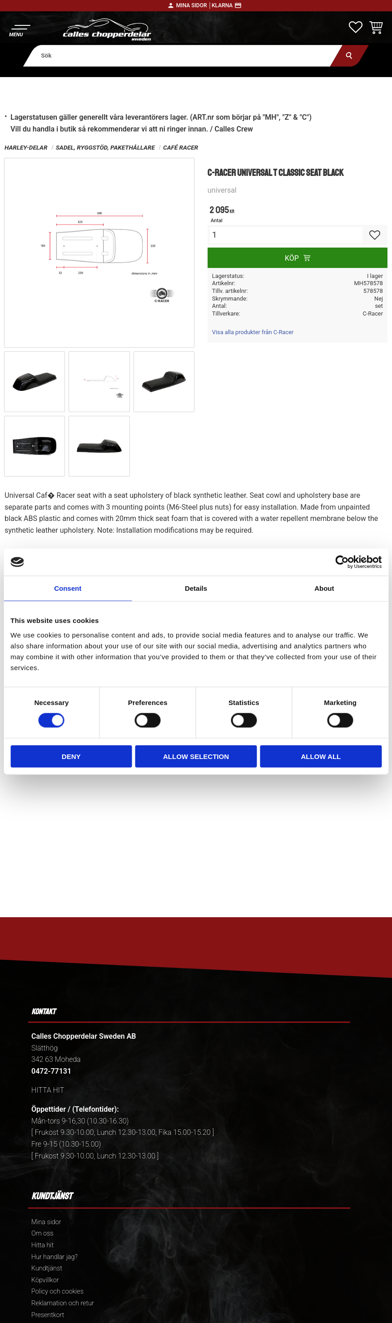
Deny (71, 756)
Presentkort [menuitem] (47, 1315)
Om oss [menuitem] (42, 1233)
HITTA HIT (47, 1090)
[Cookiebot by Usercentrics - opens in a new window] (342, 562)
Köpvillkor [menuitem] (45, 1280)
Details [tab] (196, 588)
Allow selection (196, 756)
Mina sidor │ (194, 5)
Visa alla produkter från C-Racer (253, 332)
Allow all (321, 756)
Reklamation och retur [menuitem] (62, 1303)
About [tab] (324, 588)
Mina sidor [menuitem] (46, 1222)
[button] (19, 30)
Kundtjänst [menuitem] (46, 1268)
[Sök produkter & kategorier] (183, 55)
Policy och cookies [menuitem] (57, 1291)
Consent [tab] (67, 588)
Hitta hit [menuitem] (42, 1245)
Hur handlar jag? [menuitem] (54, 1257)
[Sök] (349, 55)
